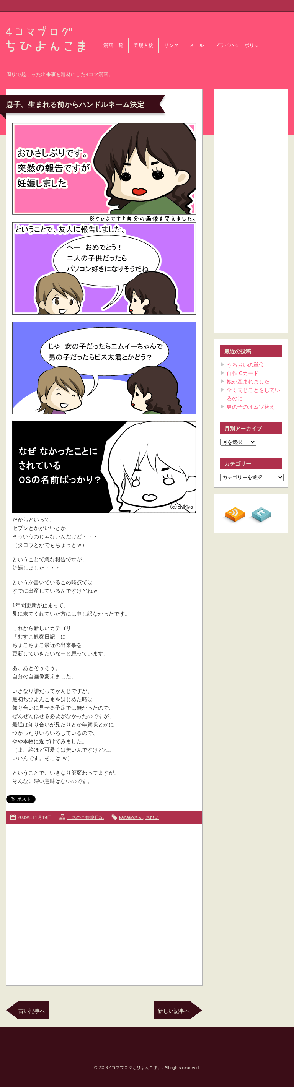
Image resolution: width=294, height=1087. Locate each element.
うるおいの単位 (245, 365)
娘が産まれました (248, 382)
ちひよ (152, 817)
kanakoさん (131, 817)
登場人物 (144, 45)
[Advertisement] (72, 903)
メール (196, 45)
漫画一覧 (113, 45)
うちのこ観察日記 (85, 817)
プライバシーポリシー (239, 45)
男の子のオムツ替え (251, 407)
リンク (171, 45)
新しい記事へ (174, 1011)
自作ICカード (243, 373)
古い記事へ (31, 1011)
